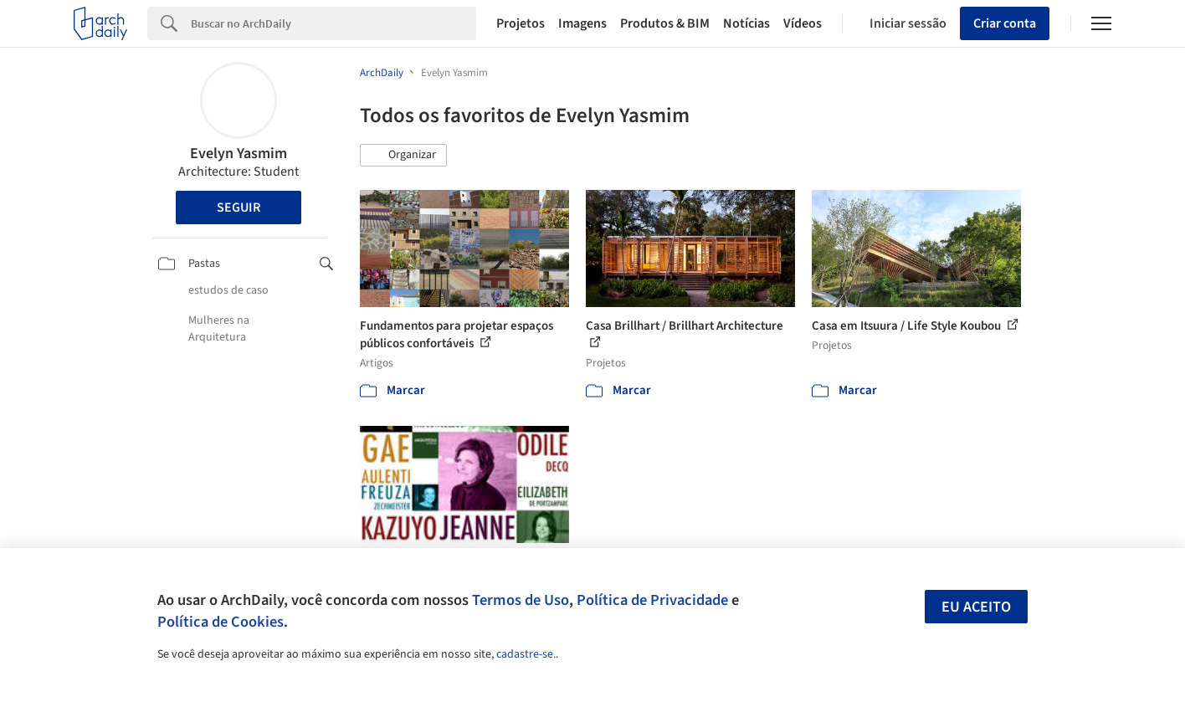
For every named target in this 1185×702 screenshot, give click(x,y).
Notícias (746, 23)
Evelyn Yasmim (238, 153)
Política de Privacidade (652, 600)
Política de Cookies (220, 622)
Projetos (520, 23)
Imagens (582, 23)
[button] (403, 155)
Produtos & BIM (665, 23)
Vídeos (802, 23)
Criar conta (1004, 23)
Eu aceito (976, 607)
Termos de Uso (520, 600)
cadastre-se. (526, 654)
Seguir (238, 207)
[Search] (333, 23)
